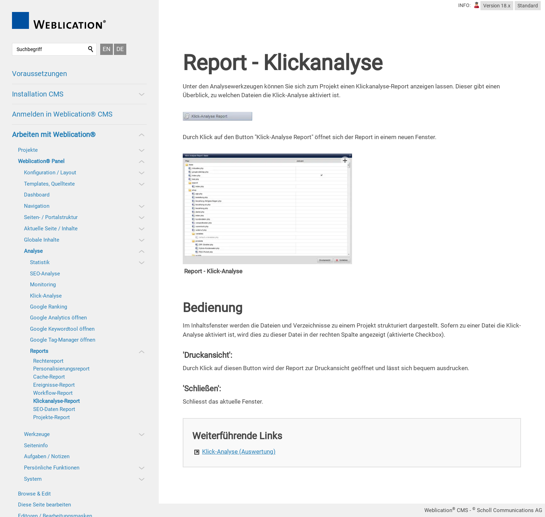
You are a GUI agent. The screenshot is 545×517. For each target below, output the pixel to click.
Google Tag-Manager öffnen (62, 340)
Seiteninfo (36, 445)
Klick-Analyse (46, 296)
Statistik (40, 262)
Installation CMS (37, 94)
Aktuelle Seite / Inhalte (51, 228)
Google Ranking (48, 307)
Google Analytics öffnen (58, 317)
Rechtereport (48, 361)
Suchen (91, 49)
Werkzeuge (37, 434)
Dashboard (36, 195)
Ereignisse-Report (54, 385)
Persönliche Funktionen (51, 468)
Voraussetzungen (39, 73)
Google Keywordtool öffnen (62, 329)
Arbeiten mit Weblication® (54, 134)
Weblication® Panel (41, 161)
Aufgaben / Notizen (46, 456)
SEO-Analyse (45, 273)
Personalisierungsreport (61, 369)
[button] (141, 94)
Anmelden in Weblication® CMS (62, 114)
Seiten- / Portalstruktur (51, 217)
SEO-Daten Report (54, 409)
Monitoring (43, 284)
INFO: (464, 5)
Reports (39, 351)
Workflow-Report (53, 393)
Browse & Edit (34, 494)
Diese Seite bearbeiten (44, 505)
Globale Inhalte (41, 240)
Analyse (33, 251)
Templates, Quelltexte (49, 184)
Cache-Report (49, 377)
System (33, 479)
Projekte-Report (51, 417)
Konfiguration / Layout (50, 172)
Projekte (28, 150)
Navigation (36, 206)
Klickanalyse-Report (56, 401)
